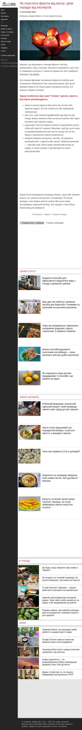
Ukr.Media (34, 74)
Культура (4, 26)
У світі (3, 51)
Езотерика (5, 16)
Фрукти (48, 214)
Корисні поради (59, 214)
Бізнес (3, 13)
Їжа (2, 22)
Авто (2, 10)
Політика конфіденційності (12, 66)
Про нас (4, 60)
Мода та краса (6, 29)
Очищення (37, 214)
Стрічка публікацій (54, 223)
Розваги (4, 38)
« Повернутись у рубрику (32, 223)
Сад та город (6, 41)
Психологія (5, 35)
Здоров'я (4, 19)
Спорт (3, 45)
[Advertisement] (50, 173)
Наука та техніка (7, 32)
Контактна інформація (10, 63)
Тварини (4, 48)
